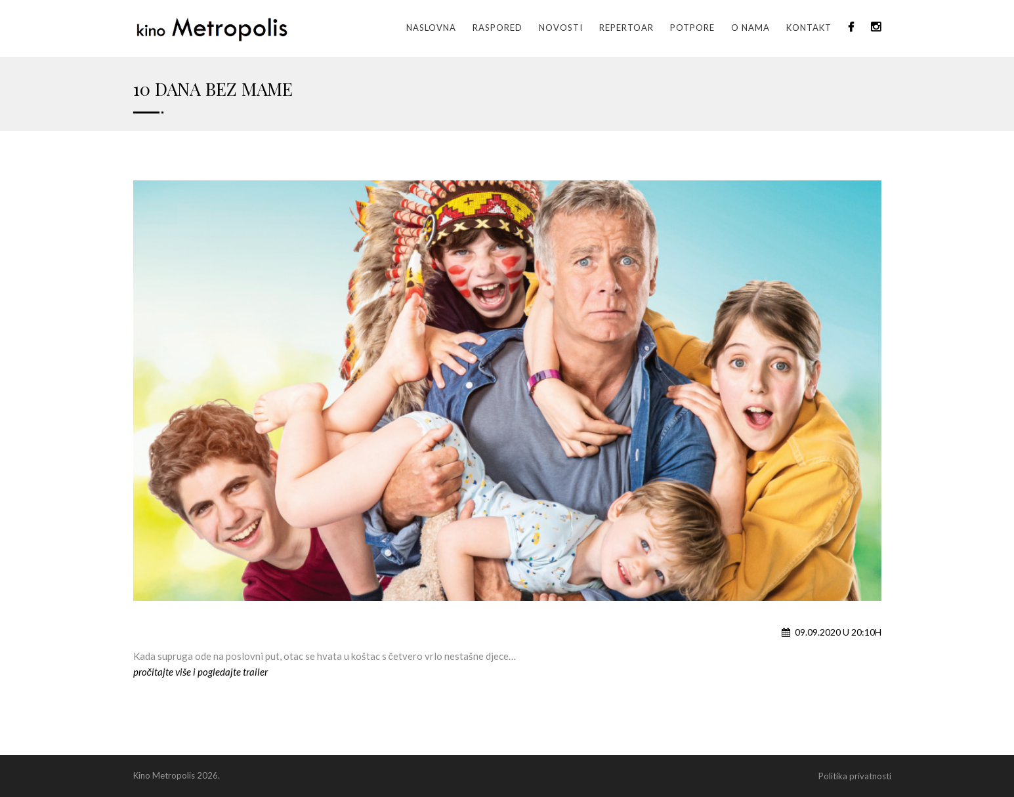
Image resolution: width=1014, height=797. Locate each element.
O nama (750, 27)
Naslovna (431, 27)
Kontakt (809, 27)
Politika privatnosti (854, 776)
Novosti (561, 27)
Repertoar (626, 27)
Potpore (692, 27)
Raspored (497, 27)
